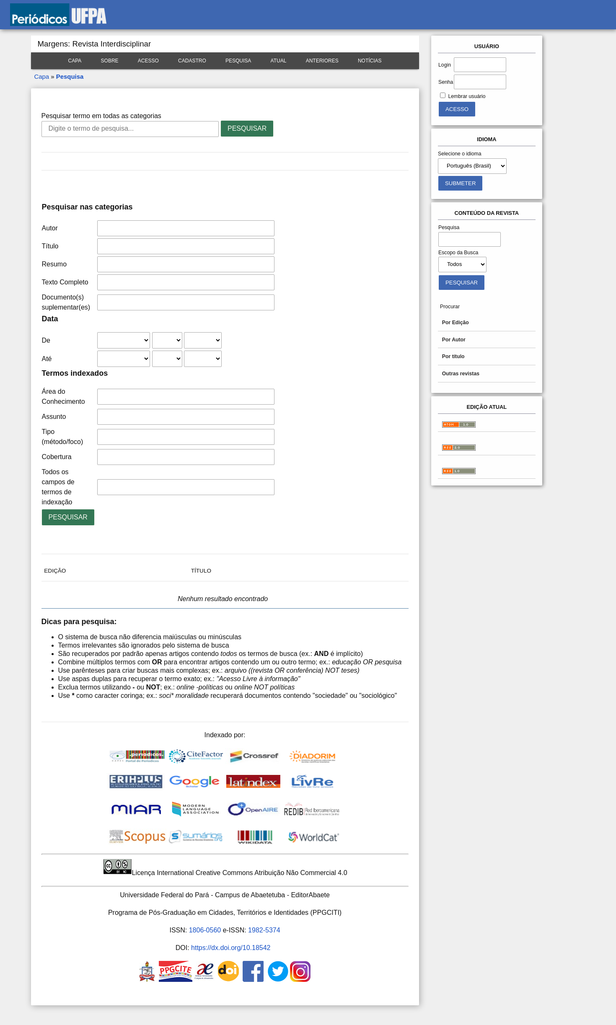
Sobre (110, 61)
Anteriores (322, 61)
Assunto (54, 416)
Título (50, 246)
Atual (279, 61)
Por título (453, 356)
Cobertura (57, 456)
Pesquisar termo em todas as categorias (101, 115)
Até (47, 358)
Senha (445, 82)
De (46, 340)
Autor (50, 228)
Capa (75, 61)
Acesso (148, 61)
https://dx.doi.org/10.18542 (230, 947)
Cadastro (192, 61)
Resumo (54, 264)
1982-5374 (264, 930)
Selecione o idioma (459, 154)
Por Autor (454, 340)
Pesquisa (238, 61)
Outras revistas (460, 374)
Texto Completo (65, 282)
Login (444, 65)
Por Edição (455, 322)
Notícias (370, 61)
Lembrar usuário (466, 96)
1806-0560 (205, 930)
